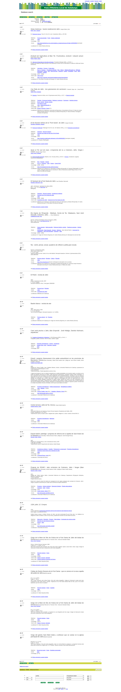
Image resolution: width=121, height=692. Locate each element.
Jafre (38, 39)
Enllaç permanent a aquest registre (40, 49)
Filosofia (57, 258)
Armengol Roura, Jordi (42, 455)
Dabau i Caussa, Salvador (43, 557)
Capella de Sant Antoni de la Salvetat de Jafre (48, 450)
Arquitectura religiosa (57, 193)
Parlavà (45, 72)
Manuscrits (40, 519)
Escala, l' (44, 70)
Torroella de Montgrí (51, 70)
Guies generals (41, 227)
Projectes (39, 486)
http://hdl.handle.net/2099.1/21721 (45, 493)
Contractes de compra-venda (68, 519)
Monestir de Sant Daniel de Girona (45, 521)
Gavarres (35, 95)
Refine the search (46, 21)
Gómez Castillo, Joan (42, 391)
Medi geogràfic (49, 227)
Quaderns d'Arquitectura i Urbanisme (41, 337)
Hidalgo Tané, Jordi (41, 345)
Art (46, 317)
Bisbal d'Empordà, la (46, 105)
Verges (45, 71)
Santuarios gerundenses (73, 127)
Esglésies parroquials (55, 650)
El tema (66, 156)
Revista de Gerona (37, 34)
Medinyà (59, 230)
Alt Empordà (40, 230)
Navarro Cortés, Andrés (36, 470)
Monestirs (46, 519)
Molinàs (42, 388)
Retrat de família (70, 95)
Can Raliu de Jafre (41, 103)
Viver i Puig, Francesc (36, 540)
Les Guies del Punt (45, 221)
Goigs (47, 553)
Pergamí (51, 519)
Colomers (39, 72)
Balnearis (52, 418)
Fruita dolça (51, 68)
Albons (62, 70)
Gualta (65, 71)
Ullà (49, 71)
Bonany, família (48, 102)
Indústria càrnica (73, 100)
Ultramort (60, 71)
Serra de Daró (54, 71)
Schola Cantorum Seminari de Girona (46, 559)
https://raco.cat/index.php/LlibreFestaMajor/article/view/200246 (52, 77)
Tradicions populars (71, 227)
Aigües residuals (47, 486)
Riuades (42, 161)
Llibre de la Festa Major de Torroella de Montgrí (43, 62)
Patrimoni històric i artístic (60, 227)
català (100, 1)
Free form (99, 669)
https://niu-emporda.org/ (43, 262)
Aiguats (47, 161)
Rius (38, 161)
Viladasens (40, 231)
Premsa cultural (41, 258)
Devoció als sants (41, 650)
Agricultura (40, 68)
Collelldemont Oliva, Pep (36, 216)
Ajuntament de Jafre (42, 200)
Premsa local (40, 288)
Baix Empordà (47, 230)
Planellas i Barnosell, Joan (37, 182)
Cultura (52, 258)
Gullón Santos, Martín (42, 491)
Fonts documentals (42, 38)
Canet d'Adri (58, 163)
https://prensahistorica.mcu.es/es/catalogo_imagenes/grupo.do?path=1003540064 (57, 43)
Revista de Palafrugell (37, 127)
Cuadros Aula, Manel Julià (36, 362)
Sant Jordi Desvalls (48, 231)
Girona (39, 522)
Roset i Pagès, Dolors (36, 58)
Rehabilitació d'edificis (66, 386)
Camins (51, 343)
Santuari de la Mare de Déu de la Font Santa (48, 133)
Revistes (48, 258)
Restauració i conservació (60, 449)
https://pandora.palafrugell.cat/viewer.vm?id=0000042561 (51, 138)
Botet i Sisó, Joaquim (35, 30)
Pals (58, 70)
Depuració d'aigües (56, 486)
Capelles (50, 449)
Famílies (39, 100)
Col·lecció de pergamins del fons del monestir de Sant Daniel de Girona (56, 510)
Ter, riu (39, 70)
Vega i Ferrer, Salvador (36, 91)
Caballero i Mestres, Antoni (57, 391)
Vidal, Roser (40, 75)
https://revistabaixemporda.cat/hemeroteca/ (47, 167)
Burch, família (40, 102)
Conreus (45, 68)
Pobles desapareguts (55, 386)
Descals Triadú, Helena (36, 437)
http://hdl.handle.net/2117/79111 (45, 393)
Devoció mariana (47, 131)
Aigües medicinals (55, 38)
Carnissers (65, 100)
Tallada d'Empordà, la (70, 70)
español (92, 1)
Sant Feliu (43, 187)
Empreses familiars (47, 100)
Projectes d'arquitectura (42, 343)
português (87, 1)
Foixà (75, 71)
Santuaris (39, 131)
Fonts (48, 38)
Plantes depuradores (67, 486)
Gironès (54, 230)
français (96, 1)
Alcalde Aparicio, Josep (36, 406)
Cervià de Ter (76, 230)
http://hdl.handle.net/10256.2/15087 (46, 526)
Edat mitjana (57, 519)
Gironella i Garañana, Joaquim (37, 124)
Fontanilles (70, 71)
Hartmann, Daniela (51, 345)
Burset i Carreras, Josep (43, 108)
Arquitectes (56, 343)
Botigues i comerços (57, 100)
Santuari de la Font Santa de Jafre (45, 195)
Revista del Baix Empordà (38, 156)
